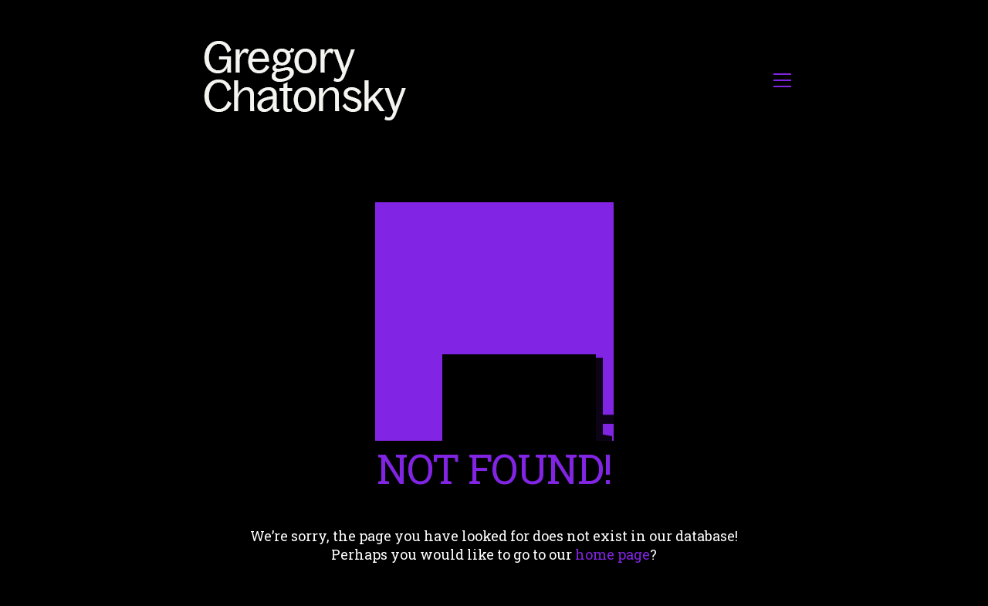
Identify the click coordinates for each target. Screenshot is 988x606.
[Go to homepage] (309, 80)
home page (612, 554)
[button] (782, 80)
